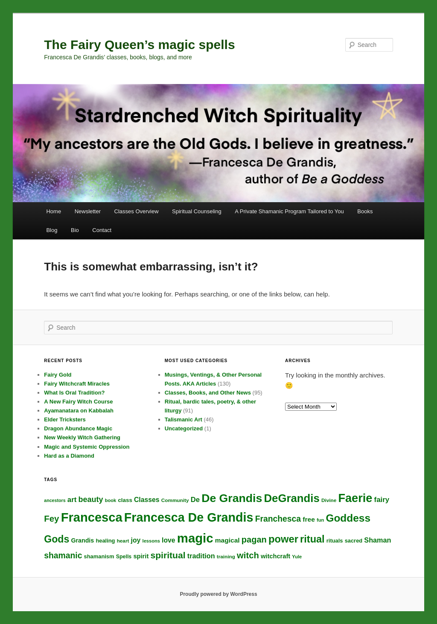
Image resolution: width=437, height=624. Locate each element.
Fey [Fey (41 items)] (51, 518)
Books (365, 211)
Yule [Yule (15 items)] (297, 556)
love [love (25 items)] (168, 540)
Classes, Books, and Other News (208, 392)
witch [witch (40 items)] (248, 555)
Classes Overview (136, 211)
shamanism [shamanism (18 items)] (99, 556)
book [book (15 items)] (111, 500)
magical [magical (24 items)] (227, 540)
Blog (51, 230)
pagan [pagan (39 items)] (254, 539)
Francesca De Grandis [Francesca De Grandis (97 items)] (188, 517)
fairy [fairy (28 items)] (382, 500)
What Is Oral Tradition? (74, 392)
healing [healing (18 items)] (105, 540)
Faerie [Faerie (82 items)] (355, 498)
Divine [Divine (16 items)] (328, 500)
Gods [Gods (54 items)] (56, 539)
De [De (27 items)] (195, 500)
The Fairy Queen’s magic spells (139, 45)
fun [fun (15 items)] (320, 519)
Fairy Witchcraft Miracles (77, 383)
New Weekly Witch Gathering (82, 437)
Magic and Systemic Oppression (86, 447)
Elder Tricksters (65, 419)
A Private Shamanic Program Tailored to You (289, 211)
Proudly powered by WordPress (218, 594)
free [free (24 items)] (309, 519)
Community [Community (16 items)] (175, 500)
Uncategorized (184, 428)
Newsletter (88, 211)
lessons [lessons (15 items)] (151, 540)
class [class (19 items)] (125, 500)
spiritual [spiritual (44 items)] (167, 555)
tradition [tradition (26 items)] (201, 556)
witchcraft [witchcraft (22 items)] (275, 556)
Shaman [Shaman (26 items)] (377, 540)
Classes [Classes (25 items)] (147, 499)
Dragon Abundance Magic (78, 428)
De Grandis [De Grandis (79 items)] (231, 498)
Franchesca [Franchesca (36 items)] (278, 518)
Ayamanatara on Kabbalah (79, 410)
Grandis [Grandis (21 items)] (82, 540)
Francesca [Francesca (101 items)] (91, 517)
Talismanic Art (183, 419)
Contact (101, 230)
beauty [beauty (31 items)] (91, 499)
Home (53, 211)
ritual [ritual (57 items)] (312, 539)
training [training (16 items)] (226, 556)
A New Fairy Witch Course (78, 401)
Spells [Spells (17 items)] (124, 557)
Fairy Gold (57, 374)
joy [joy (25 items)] (136, 540)
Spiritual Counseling (196, 211)
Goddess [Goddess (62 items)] (348, 518)
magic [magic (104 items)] (195, 538)
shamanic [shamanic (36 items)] (63, 555)
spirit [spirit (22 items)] (141, 556)
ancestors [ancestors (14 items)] (54, 500)
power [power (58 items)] (283, 539)
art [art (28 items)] (72, 500)
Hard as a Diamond (69, 456)
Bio (75, 230)
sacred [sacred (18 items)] (354, 540)
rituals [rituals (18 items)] (334, 540)
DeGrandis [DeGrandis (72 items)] (292, 498)
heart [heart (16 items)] (123, 540)
